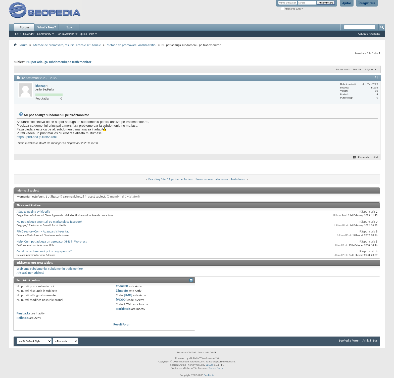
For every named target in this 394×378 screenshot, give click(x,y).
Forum (24, 27)
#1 (376, 77)
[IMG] (128, 295)
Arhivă (366, 340)
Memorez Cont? (292, 9)
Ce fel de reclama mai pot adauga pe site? (44, 251)
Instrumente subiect (347, 69)
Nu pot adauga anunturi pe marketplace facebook (49, 221)
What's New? (46, 27)
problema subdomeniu (32, 268)
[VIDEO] (121, 300)
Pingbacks (23, 313)
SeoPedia (209, 375)
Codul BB (122, 286)
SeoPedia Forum (350, 340)
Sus (375, 340)
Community (44, 33)
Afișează (369, 69)
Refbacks (23, 318)
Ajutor (346, 3)
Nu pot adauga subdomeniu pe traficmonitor (58, 62)
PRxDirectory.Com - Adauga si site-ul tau (43, 231)
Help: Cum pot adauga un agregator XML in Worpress (52, 241)
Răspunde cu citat (365, 157)
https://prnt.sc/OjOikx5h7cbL (37, 137)
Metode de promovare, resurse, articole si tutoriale (67, 45)
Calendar (28, 33)
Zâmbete (122, 291)
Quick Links (87, 33)
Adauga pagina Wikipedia (33, 211)
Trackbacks (123, 309)
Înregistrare (367, 3)
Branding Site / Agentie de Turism (170, 179)
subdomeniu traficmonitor (65, 268)
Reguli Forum (122, 324)
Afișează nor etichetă (30, 272)
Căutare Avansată (369, 33)
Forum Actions (65, 33)
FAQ (18, 33)
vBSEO (209, 364)
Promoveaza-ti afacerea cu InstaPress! (220, 179)
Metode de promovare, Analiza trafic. (131, 45)
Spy (69, 27)
